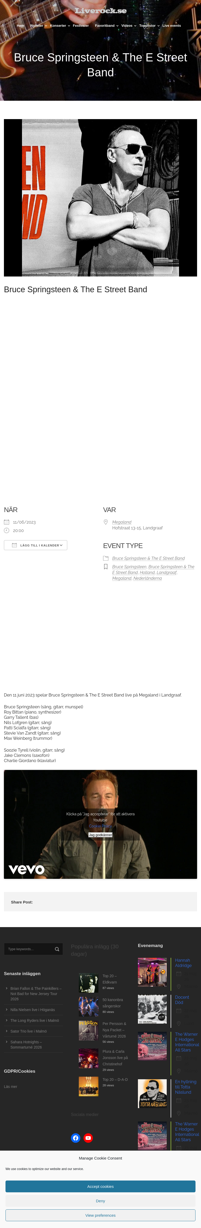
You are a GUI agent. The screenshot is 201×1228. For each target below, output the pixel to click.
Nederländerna (147, 578)
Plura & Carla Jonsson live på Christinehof (115, 1057)
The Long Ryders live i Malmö (34, 1020)
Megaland (121, 522)
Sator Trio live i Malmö (28, 1031)
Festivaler (81, 26)
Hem (20, 26)
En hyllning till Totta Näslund (186, 1087)
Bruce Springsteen (129, 566)
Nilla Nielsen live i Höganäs (32, 1010)
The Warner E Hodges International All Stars (187, 1042)
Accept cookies (100, 1186)
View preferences (100, 1215)
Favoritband (104, 26)
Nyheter (37, 26)
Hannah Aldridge (183, 963)
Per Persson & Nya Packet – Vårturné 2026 (114, 1030)
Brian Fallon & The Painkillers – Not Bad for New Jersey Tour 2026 (36, 993)
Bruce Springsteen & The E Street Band (148, 558)
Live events (172, 26)
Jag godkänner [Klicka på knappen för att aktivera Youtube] (100, 835)
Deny (100, 1201)
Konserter (58, 26)
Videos (126, 26)
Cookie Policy (100, 826)
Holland (147, 572)
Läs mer (10, 1087)
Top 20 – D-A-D (115, 1079)
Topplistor (147, 26)
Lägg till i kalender (35, 545)
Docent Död (182, 1000)
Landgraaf (167, 572)
